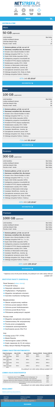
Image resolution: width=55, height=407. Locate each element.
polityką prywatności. (43, 401)
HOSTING (6, 397)
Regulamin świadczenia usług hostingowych (11, 391)
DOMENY (6, 398)
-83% (21, 202)
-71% (21, 140)
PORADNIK (40, 397)
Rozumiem (27, 404)
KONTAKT (39, 398)
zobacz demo (19, 283)
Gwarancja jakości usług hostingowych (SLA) (11, 392)
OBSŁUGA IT (23, 398)
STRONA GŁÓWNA (25, 397)
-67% (21, 78)
